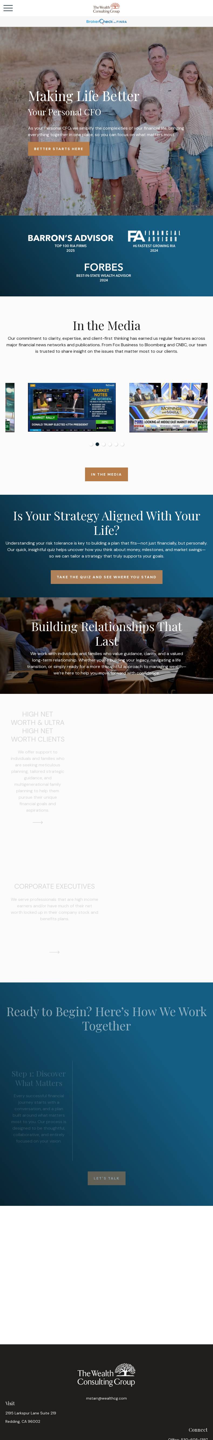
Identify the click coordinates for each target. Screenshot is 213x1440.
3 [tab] (103, 444)
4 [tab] (109, 444)
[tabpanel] (56, 407)
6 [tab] (122, 444)
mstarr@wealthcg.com (106, 1398)
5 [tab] (116, 444)
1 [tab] (91, 444)
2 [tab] (97, 444)
